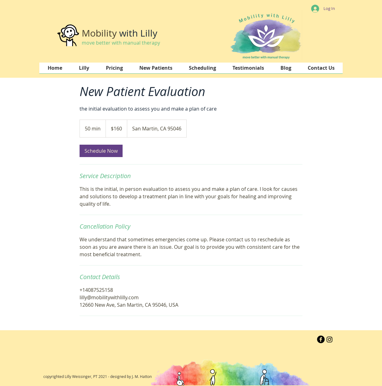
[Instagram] (329, 339)
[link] (101, 151)
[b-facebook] (321, 339)
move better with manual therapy (121, 42)
